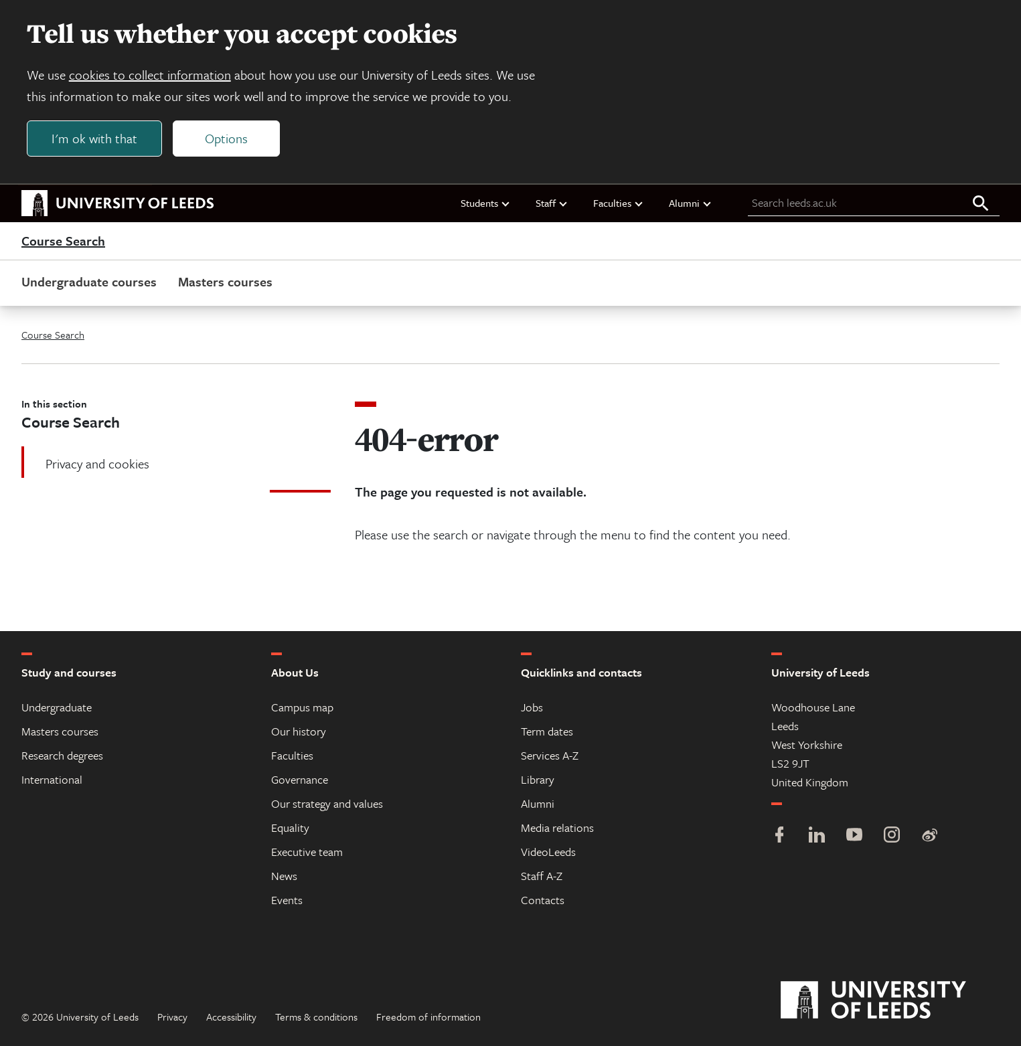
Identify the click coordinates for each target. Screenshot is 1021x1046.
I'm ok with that (94, 138)
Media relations (557, 827)
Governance (299, 779)
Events (287, 899)
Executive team (307, 851)
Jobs (532, 707)
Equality (290, 827)
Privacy (172, 1016)
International (51, 779)
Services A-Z (549, 755)
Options (226, 138)
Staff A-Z (541, 875)
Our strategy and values (327, 803)
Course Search (63, 241)
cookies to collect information (150, 75)
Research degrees (62, 755)
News (284, 875)
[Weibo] (929, 836)
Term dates (547, 731)
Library (537, 779)
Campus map (302, 707)
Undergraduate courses (89, 281)
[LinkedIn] (817, 836)
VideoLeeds (548, 851)
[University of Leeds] (890, 1000)
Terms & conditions (316, 1016)
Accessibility (231, 1016)
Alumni (690, 202)
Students (486, 202)
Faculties (618, 202)
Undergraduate (56, 707)
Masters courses (225, 281)
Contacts (542, 899)
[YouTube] (854, 836)
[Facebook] (779, 836)
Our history (298, 731)
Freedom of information (428, 1016)
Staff (552, 202)
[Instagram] (891, 836)
